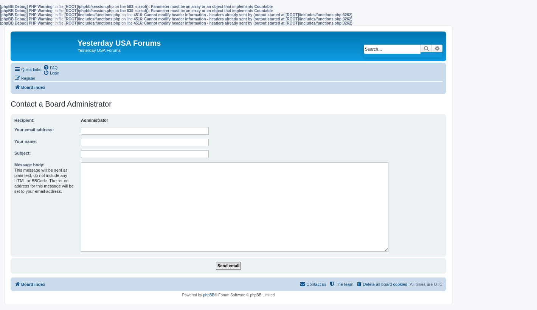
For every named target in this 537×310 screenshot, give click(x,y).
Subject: (22, 153)
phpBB (208, 295)
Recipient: (24, 120)
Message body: (29, 165)
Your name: (25, 141)
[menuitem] (50, 67)
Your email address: (34, 129)
